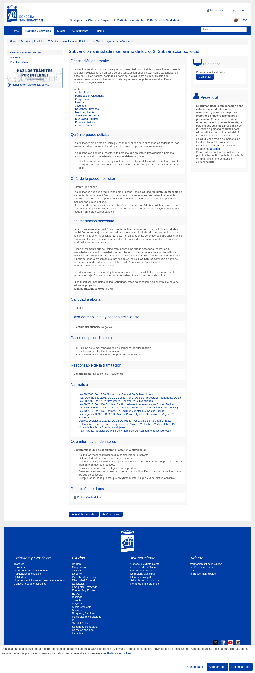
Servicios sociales (82, 629)
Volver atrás (111, 514)
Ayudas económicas (118, 41)
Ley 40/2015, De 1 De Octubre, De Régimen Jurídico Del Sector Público (122, 410)
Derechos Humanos (87, 108)
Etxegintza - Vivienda (84, 587)
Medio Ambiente (84, 112)
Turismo (99, 30)
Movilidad (77, 610)
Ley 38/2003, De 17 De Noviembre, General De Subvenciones (116, 394)
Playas (193, 570)
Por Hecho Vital (19, 62)
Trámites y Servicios (38, 30)
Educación (78, 583)
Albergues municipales (202, 573)
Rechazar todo (240, 666)
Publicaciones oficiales (27, 573)
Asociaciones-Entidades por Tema (82, 41)
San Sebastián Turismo (202, 567)
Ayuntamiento (80, 30)
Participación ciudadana (86, 616)
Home (15, 30)
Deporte (77, 573)
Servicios (19, 567)
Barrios (76, 563)
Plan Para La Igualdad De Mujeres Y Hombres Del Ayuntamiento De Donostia (125, 430)
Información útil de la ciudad (205, 563)
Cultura (76, 570)
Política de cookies (119, 653)
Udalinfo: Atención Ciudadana (31, 570)
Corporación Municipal (143, 570)
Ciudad (61, 30)
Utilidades (20, 577)
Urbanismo (78, 633)
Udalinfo (215, 148)
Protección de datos (88, 497)
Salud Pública (80, 623)
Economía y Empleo (84, 590)
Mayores (77, 603)
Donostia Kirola (84, 125)
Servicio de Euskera (87, 115)
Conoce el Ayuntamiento (145, 563)
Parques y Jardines (83, 613)
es (243, 10)
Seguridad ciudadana (84, 626)
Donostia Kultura (85, 122)
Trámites (53, 41)
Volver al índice (83, 514)
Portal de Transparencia (144, 583)
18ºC (239, 20)
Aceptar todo (217, 666)
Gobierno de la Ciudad (143, 567)
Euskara (77, 593)
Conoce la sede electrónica (30, 583)
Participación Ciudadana (89, 95)
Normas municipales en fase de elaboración (40, 580)
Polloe (75, 620)
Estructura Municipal (142, 573)
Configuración (196, 666)
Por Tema (15, 57)
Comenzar (205, 76)
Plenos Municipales (142, 577)
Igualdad (80, 102)
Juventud (80, 105)
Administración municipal (145, 580)
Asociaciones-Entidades (25, 52)
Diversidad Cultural (86, 118)
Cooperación (82, 99)
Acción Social (83, 92)
